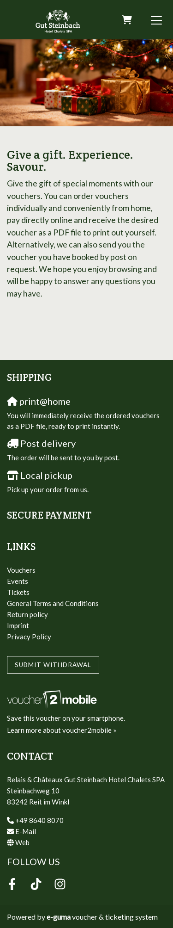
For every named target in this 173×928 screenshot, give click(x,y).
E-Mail (25, 831)
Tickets (18, 592)
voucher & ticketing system (102, 916)
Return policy (27, 614)
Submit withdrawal (53, 664)
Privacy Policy (29, 636)
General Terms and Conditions (53, 603)
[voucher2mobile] (53, 699)
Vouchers (21, 570)
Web (22, 842)
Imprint (18, 625)
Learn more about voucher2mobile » (61, 730)
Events (17, 581)
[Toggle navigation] (156, 20)
